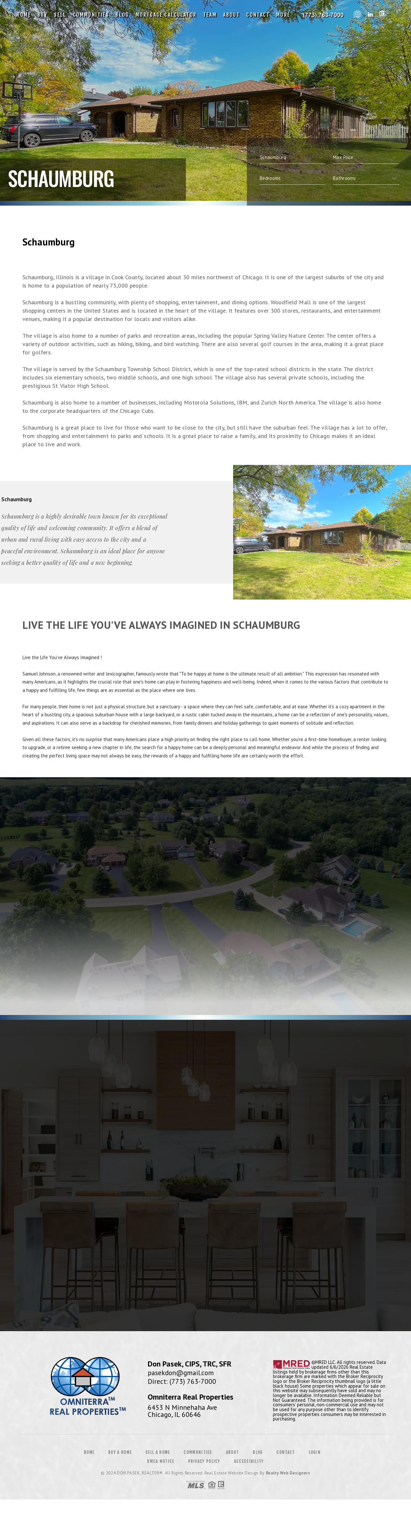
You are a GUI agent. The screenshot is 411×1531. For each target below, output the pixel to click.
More (283, 15)
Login (315, 1452)
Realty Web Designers (288, 1473)
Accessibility (249, 1461)
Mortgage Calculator (166, 15)
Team (210, 15)
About (231, 15)
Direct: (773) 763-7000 (182, 1381)
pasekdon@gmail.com (181, 1372)
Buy (43, 15)
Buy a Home (120, 1452)
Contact (258, 15)
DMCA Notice (160, 1461)
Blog (122, 15)
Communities (91, 15)
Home (24, 15)
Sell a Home (157, 1452)
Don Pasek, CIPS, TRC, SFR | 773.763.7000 (324, 15)
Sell (60, 15)
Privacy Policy (204, 1461)
